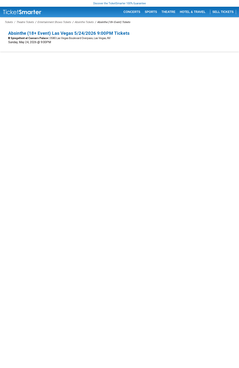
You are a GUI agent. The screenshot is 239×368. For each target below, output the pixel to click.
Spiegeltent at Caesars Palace (29, 38)
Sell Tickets (223, 11)
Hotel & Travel (192, 11)
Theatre (168, 11)
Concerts (131, 11)
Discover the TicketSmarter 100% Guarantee (119, 3)
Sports (151, 11)
